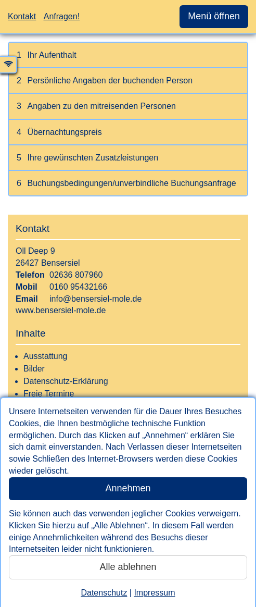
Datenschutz (104, 592)
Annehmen (127, 488)
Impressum (154, 592)
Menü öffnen (214, 16)
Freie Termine (48, 393)
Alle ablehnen (127, 567)
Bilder (34, 368)
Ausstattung (45, 356)
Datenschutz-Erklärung (65, 381)
